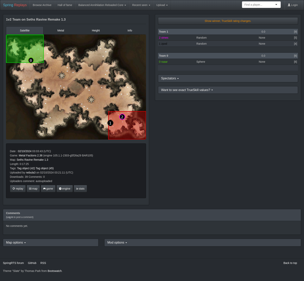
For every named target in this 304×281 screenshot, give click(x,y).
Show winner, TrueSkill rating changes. (228, 21)
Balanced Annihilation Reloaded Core (102, 5)
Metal (60, 30)
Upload (162, 5)
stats (80, 188)
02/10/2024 (24, 151)
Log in (10, 217)
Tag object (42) (26, 168)
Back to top (290, 263)
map (33, 188)
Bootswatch (55, 270)
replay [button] (17, 188)
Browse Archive (42, 5)
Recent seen (141, 5)
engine (64, 188)
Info (130, 30)
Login (293, 5)
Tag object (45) (45, 168)
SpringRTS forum (13, 263)
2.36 (39, 155)
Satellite (25, 30)
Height (96, 30)
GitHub (32, 263)
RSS (43, 263)
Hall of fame (65, 5)
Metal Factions (27, 155)
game (48, 188)
